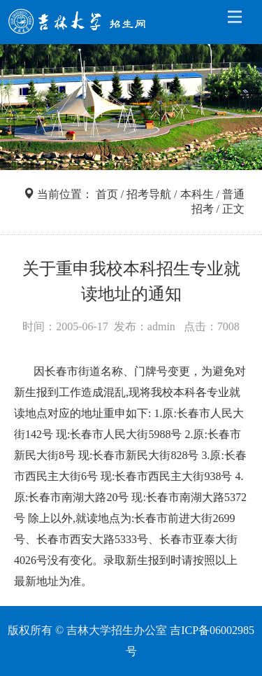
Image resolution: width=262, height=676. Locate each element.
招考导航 (148, 194)
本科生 (197, 194)
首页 (107, 194)
